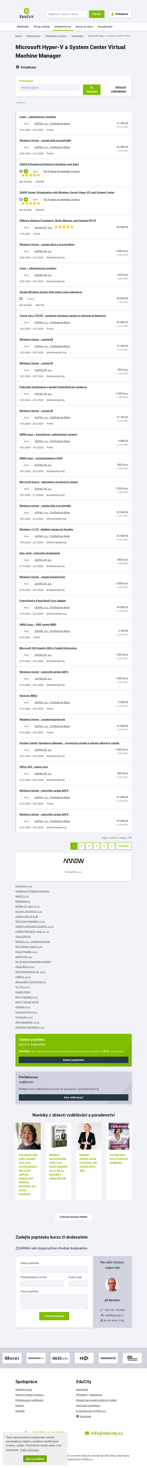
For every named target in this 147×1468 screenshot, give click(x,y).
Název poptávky (30, 1263)
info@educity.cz (114, 1315)
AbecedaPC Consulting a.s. (30, 981)
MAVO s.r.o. (22, 896)
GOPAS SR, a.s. (23, 956)
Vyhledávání (26, 80)
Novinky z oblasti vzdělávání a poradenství (73, 1115)
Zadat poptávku (73, 1060)
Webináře (23, 26)
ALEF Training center (27, 1002)
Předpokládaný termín (34, 1277)
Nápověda (82, 1389)
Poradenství (105, 26)
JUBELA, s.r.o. (23, 976)
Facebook (83, 1416)
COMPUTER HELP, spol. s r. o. (32, 931)
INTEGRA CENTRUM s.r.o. (29, 1027)
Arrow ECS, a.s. (73, 871)
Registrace (96, 1394)
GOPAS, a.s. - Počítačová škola (32, 941)
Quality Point (22, 992)
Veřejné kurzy (62, 26)
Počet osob (75, 1277)
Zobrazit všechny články (73, 1217)
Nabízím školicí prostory (29, 1394)
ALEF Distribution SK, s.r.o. (30, 971)
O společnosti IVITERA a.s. (91, 1411)
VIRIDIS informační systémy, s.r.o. (34, 926)
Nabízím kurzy (23, 1389)
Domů (18, 35)
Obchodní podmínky (88, 1405)
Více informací (73, 1097)
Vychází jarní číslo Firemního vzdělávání (119, 1158)
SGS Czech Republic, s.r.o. (30, 921)
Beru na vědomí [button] (35, 1458)
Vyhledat (91, 89)
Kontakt (20, 1411)
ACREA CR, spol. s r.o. (27, 906)
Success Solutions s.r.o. (28, 911)
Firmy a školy (42, 26)
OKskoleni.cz (22, 901)
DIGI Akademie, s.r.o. (27, 1022)
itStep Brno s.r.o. (25, 966)
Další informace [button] (29, 1450)
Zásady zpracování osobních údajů (96, 1400)
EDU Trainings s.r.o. (26, 997)
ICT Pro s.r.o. (22, 987)
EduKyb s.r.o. (22, 1007)
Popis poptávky (30, 1291)
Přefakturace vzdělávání (29, 1400)
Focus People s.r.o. (26, 951)
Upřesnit (118, 89)
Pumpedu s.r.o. (24, 1017)
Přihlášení (119, 14)
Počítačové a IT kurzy (56, 35)
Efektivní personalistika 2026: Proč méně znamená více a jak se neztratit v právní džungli (58, 1166)
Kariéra (19, 1405)
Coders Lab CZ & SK (26, 916)
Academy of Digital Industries (32, 891)
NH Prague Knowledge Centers (33, 961)
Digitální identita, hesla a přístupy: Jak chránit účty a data (88, 1162)
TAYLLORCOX (23, 936)
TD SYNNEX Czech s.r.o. (28, 946)
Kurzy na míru (84, 26)
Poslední (123, 846)
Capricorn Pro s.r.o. (26, 1012)
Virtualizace (78, 35)
